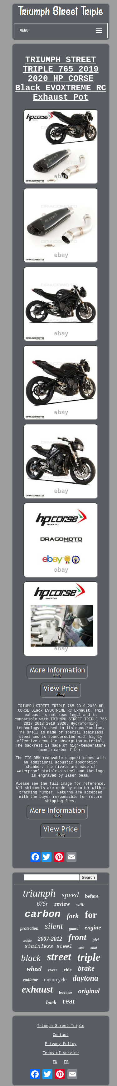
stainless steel (48, 946)
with (80, 904)
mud (93, 947)
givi (96, 939)
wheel (34, 968)
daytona (85, 978)
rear (69, 1000)
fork (73, 916)
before (91, 896)
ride (68, 969)
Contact (60, 1035)
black (31, 958)
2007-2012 (50, 939)
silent (54, 926)
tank (81, 947)
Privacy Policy (60, 1044)
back (51, 1002)
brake (86, 968)
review (62, 904)
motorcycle (55, 979)
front (77, 937)
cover (52, 970)
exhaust (37, 989)
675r (42, 903)
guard (73, 928)
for (91, 914)
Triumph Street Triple (60, 1026)
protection (29, 928)
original (89, 991)
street (59, 957)
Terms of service (61, 1053)
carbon (43, 914)
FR (66, 1062)
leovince (65, 992)
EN (55, 1062)
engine (93, 927)
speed (70, 895)
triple (88, 957)
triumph (39, 893)
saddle (27, 940)
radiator (30, 980)
